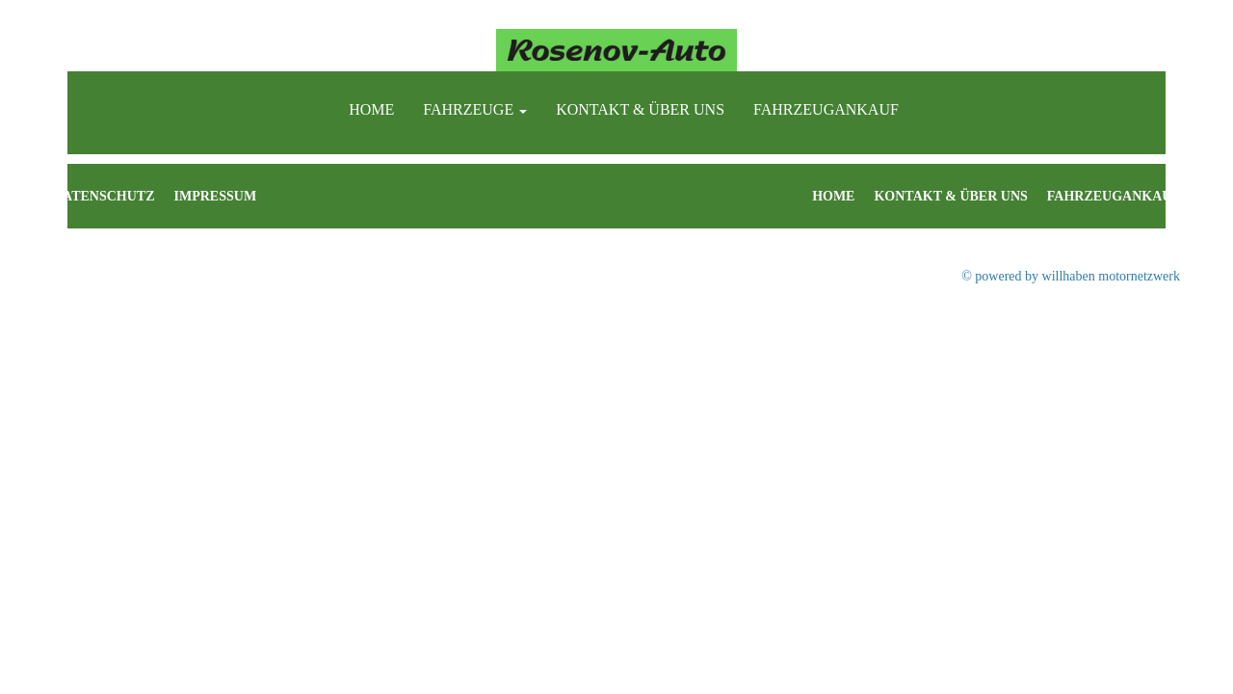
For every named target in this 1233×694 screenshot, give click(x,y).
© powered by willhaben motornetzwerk (1070, 276)
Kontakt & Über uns (640, 109)
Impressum (215, 196)
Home (371, 109)
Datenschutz (104, 196)
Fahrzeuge (475, 109)
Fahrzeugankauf (826, 109)
